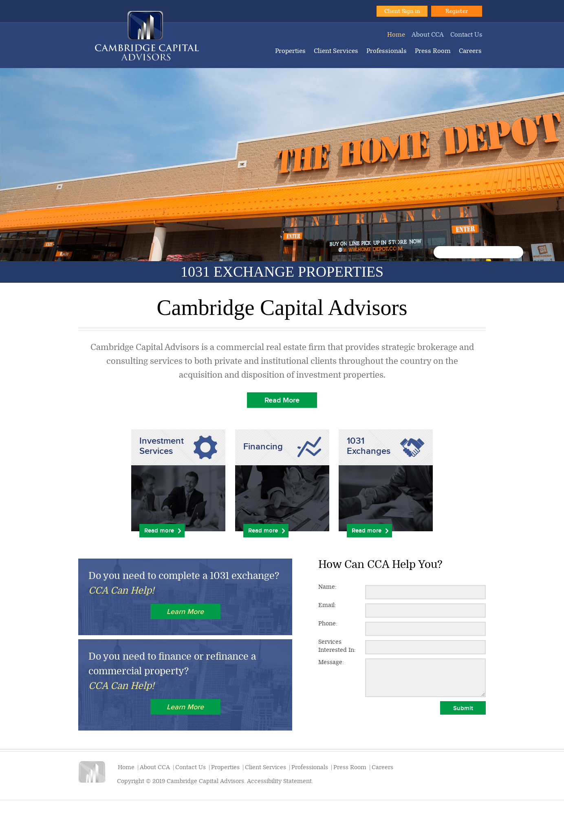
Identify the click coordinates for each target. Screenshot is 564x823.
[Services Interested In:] (425, 647)
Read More (282, 400)
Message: (331, 662)
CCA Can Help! (121, 590)
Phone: (327, 623)
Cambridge (147, 36)
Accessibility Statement (279, 781)
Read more (159, 530)
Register (456, 11)
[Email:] (425, 610)
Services (337, 646)
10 (513, 252)
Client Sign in (402, 11)
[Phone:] (425, 629)
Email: (327, 605)
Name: (327, 586)
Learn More (185, 611)
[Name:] (425, 592)
